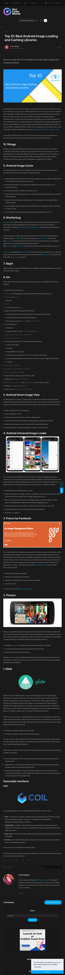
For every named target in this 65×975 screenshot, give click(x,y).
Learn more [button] (37, 967)
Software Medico (43, 880)
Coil (5, 786)
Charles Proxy (29, 382)
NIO (13, 386)
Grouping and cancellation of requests (17, 369)
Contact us (33, 3)
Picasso (11, 595)
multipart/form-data (13, 338)
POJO (35, 331)
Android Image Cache (19, 165)
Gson (16, 297)
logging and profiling (21, 379)
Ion (8, 277)
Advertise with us (16, 3)
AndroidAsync (22, 386)
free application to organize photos (47, 129)
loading (28, 860)
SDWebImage (25, 252)
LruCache (17, 238)
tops (5, 860)
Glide (8, 669)
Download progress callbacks (14, 372)
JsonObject (26, 331)
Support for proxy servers (13, 382)
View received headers (12, 365)
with (5, 3)
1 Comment (8, 902)
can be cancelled (34, 321)
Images (9, 294)
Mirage (11, 144)
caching (17, 860)
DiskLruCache (43, 238)
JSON (9, 297)
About (25, 3)
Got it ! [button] (47, 972)
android (10, 860)
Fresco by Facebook (18, 518)
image (22, 860)
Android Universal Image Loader (26, 433)
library (34, 860)
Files (8, 304)
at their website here (25, 589)
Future (24, 321)
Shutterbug (13, 217)
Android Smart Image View (23, 395)
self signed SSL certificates (23, 389)
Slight (9, 263)
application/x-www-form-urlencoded (19, 335)
